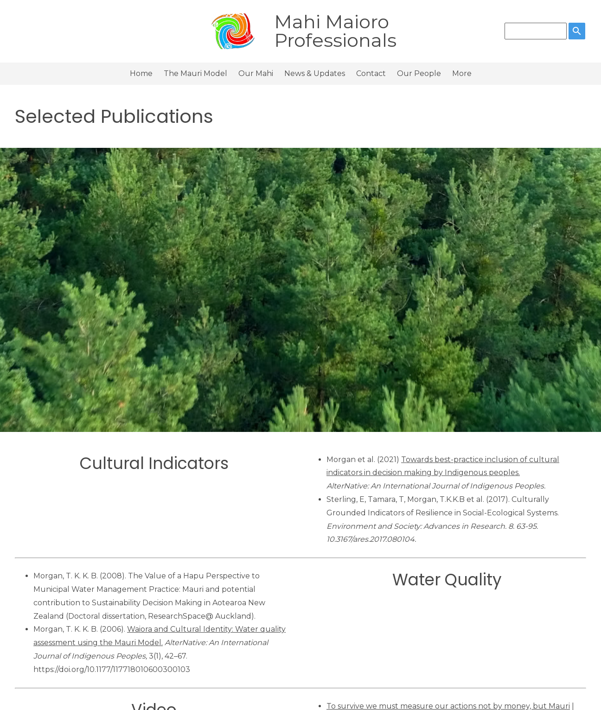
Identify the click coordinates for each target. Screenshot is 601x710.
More (462, 73)
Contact (371, 73)
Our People (419, 73)
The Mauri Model (195, 73)
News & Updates (314, 73)
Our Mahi (255, 73)
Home (141, 73)
